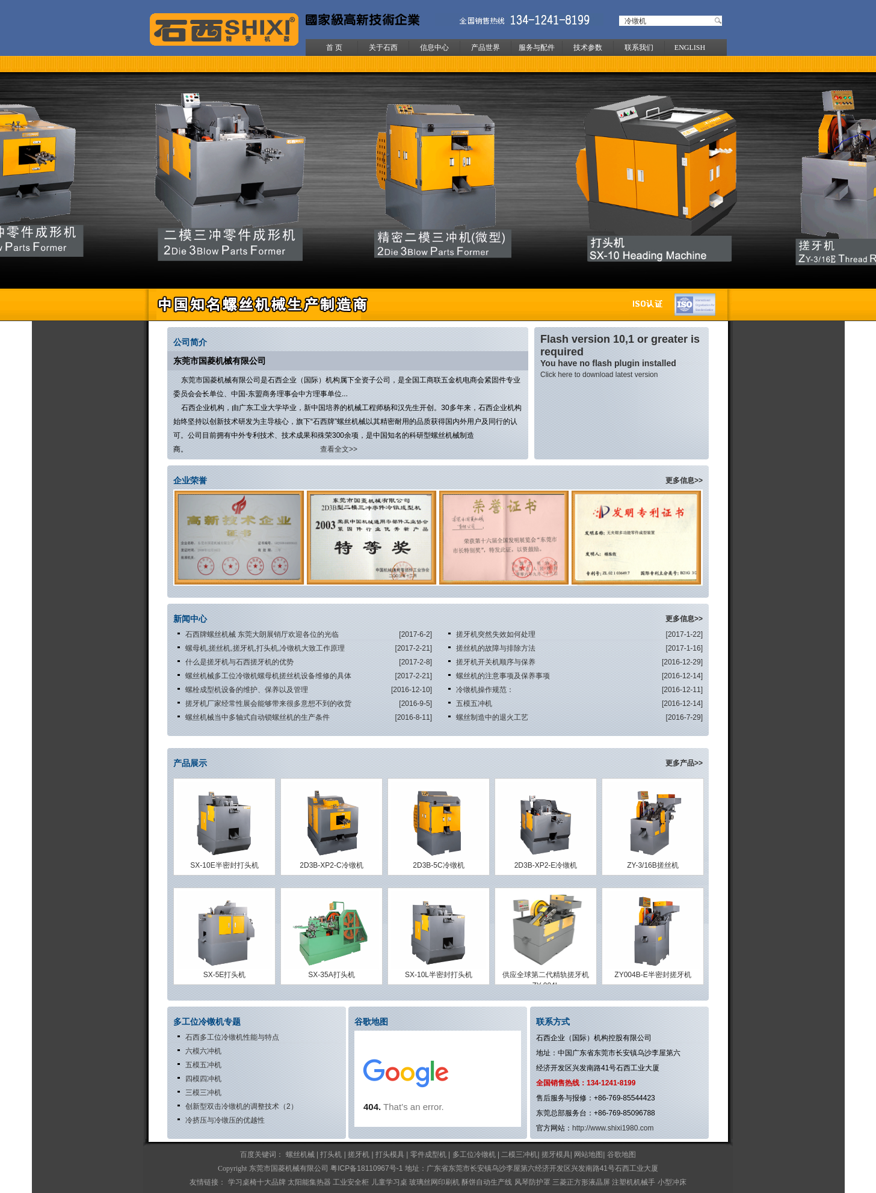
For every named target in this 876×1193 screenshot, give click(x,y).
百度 (247, 1154)
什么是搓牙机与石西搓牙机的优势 (239, 662)
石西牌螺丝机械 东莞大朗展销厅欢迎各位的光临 (262, 634)
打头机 (331, 1154)
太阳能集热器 (309, 1182)
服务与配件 (537, 47)
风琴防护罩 (532, 1182)
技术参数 (587, 47)
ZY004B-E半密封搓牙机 (652, 975)
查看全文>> (338, 449)
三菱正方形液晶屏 (581, 1182)
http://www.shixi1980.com (612, 1128)
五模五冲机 (474, 703)
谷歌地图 (621, 1154)
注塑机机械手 (634, 1182)
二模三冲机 (519, 1154)
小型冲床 (672, 1182)
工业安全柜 (352, 1182)
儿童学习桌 (389, 1182)
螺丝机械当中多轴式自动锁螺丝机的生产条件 (257, 717)
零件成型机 (428, 1154)
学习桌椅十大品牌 (257, 1182)
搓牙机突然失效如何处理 (495, 634)
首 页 (334, 47)
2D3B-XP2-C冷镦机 (331, 865)
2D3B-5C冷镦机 (438, 865)
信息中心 (434, 47)
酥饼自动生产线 (486, 1182)
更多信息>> (684, 480)
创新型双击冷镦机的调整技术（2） (241, 1106)
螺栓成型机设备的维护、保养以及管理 (246, 689)
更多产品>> (684, 763)
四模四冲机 (203, 1079)
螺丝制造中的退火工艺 (492, 717)
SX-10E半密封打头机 (224, 865)
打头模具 (389, 1154)
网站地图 (588, 1154)
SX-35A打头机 (331, 975)
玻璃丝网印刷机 (434, 1182)
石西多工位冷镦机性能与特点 (232, 1037)
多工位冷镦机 (474, 1154)
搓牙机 (358, 1154)
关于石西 (383, 47)
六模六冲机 (203, 1051)
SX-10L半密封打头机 (438, 975)
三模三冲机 (203, 1092)
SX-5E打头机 (224, 975)
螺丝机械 (300, 1154)
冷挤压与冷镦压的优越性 (225, 1120)
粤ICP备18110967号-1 (366, 1168)
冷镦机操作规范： (485, 689)
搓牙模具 (555, 1154)
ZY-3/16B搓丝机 (653, 865)
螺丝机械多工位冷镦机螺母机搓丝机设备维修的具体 (268, 676)
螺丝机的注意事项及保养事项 (503, 676)
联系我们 (639, 47)
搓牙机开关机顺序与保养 (495, 662)
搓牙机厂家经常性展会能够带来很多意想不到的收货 (268, 703)
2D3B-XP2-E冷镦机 (546, 865)
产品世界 (485, 47)
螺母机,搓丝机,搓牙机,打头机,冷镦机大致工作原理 (265, 648)
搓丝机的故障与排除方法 (495, 648)
